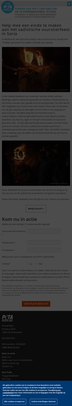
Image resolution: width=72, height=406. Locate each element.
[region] (36, 393)
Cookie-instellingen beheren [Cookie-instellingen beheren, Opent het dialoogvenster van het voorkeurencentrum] (43, 401)
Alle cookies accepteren (14, 401)
